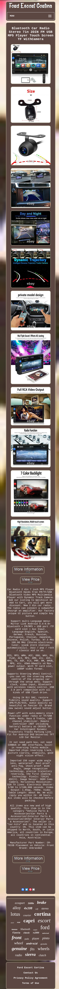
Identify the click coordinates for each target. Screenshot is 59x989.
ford (45, 927)
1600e (31, 903)
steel (12, 923)
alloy (17, 908)
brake (41, 902)
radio (18, 955)
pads (27, 939)
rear (18, 922)
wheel (18, 943)
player (35, 938)
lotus (15, 914)
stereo (45, 908)
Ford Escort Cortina (30, 967)
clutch (42, 955)
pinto (45, 938)
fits (32, 949)
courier (27, 915)
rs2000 (36, 933)
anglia (35, 930)
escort (44, 920)
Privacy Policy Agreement (31, 978)
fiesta (16, 933)
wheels (43, 948)
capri (29, 920)
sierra (30, 954)
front (17, 937)
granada (44, 944)
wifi (36, 909)
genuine (19, 948)
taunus (14, 929)
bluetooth (25, 929)
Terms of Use (30, 983)
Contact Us (30, 973)
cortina (42, 914)
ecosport (20, 903)
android (31, 943)
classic (26, 932)
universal (45, 933)
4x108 (28, 908)
